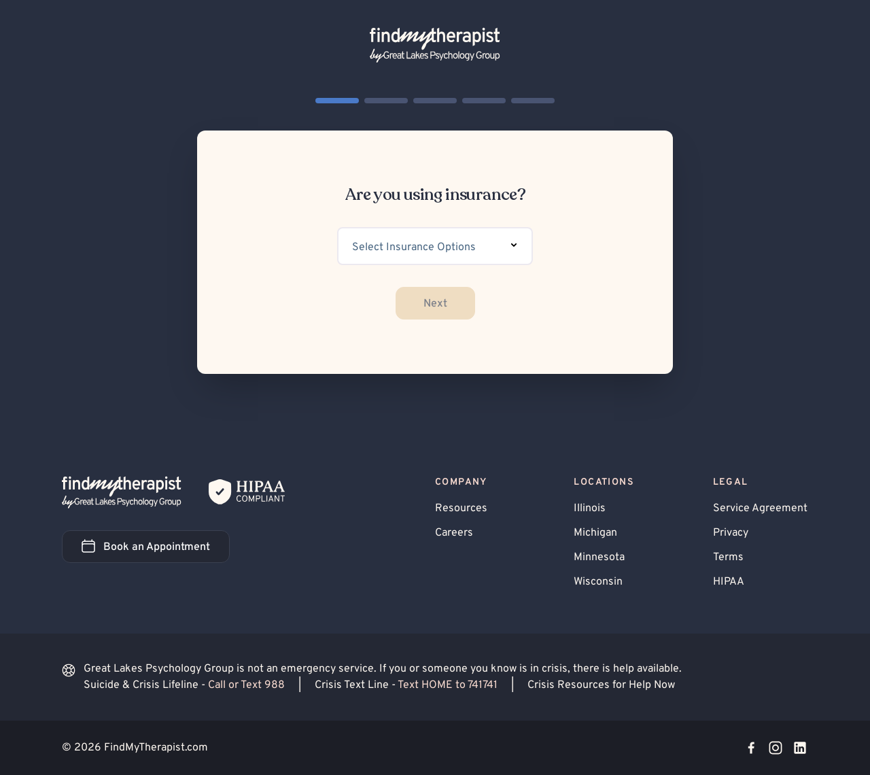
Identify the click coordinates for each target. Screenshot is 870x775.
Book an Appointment (156, 550)
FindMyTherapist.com (156, 748)
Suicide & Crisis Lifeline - (186, 685)
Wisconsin (598, 582)
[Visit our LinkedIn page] (800, 748)
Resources (461, 508)
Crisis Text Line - (407, 685)
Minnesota (599, 557)
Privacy (730, 533)
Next (435, 304)
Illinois (590, 508)
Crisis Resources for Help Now (601, 685)
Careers (454, 533)
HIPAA (728, 582)
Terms (728, 557)
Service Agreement (760, 508)
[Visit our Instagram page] (775, 748)
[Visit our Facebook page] (751, 748)
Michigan (595, 533)
